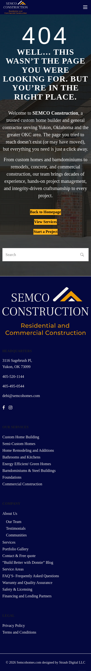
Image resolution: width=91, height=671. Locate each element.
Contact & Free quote (19, 556)
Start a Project (45, 232)
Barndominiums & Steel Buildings (29, 471)
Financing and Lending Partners (27, 596)
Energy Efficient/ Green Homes (26, 464)
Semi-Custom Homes (18, 444)
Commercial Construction (22, 484)
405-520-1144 (13, 376)
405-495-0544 (13, 386)
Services (8, 542)
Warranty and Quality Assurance (27, 583)
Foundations (11, 477)
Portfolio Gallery (15, 549)
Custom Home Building (20, 437)
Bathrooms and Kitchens (21, 457)
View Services (45, 222)
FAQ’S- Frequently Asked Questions (30, 576)
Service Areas (13, 569)
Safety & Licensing (17, 589)
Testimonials (16, 528)
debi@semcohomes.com (21, 396)
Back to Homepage (45, 212)
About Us (9, 513)
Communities (16, 535)
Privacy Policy (13, 625)
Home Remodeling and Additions (28, 450)
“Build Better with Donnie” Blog (27, 562)
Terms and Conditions (19, 632)
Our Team (13, 522)
